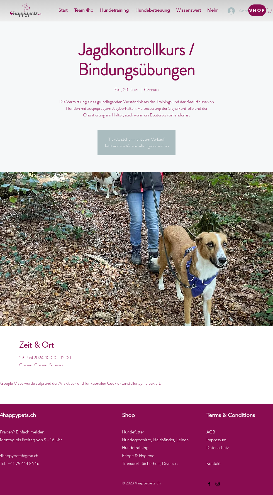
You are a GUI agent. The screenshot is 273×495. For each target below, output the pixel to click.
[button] (270, 10)
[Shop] (257, 10)
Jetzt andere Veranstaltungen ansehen (136, 146)
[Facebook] (209, 484)
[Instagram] (217, 484)
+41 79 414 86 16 (23, 463)
